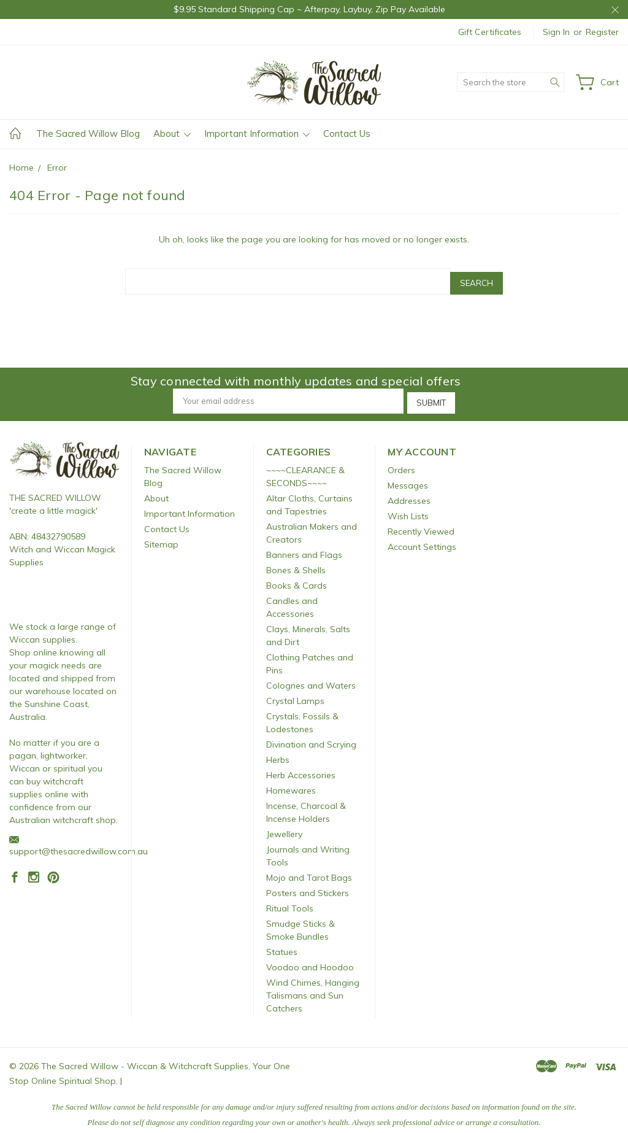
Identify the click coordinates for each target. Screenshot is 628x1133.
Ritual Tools (289, 902)
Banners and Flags (304, 548)
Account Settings (422, 540)
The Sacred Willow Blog (88, 133)
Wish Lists (408, 510)
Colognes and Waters (311, 679)
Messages (408, 479)
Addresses (409, 494)
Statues (281, 945)
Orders (401, 464)
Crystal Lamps (295, 694)
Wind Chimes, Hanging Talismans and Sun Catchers (312, 989)
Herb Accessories (300, 769)
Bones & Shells (296, 564)
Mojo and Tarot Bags (309, 871)
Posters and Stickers (307, 886)
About (172, 133)
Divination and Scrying (311, 738)
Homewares (291, 784)
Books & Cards (296, 579)
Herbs (277, 753)
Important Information (257, 133)
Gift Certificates (489, 31)
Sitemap (161, 538)
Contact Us (346, 133)
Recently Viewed (421, 525)
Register (602, 31)
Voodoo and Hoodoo (310, 961)
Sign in (556, 31)
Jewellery (284, 827)
